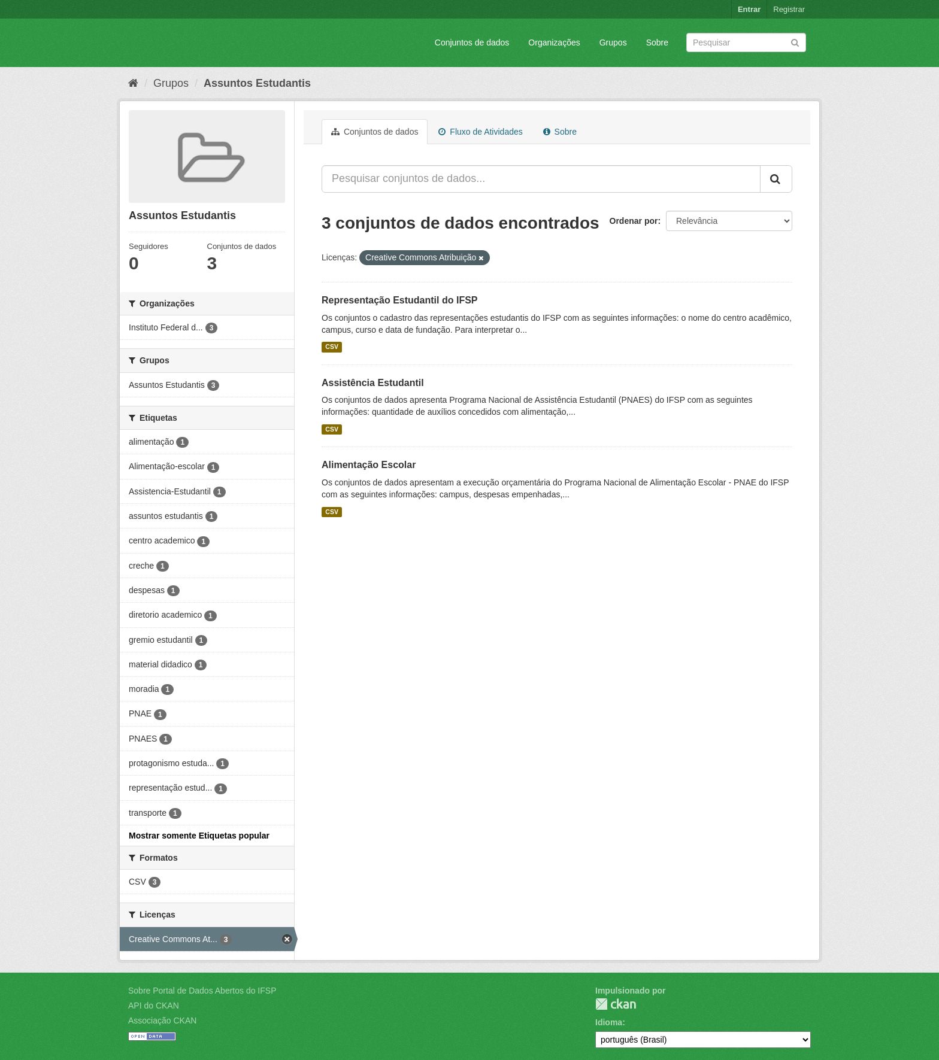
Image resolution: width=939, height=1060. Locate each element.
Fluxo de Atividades (480, 131)
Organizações (554, 42)
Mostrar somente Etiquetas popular (199, 835)
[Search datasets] (746, 42)
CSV (331, 347)
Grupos (613, 42)
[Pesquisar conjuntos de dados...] (541, 179)
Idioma (608, 1022)
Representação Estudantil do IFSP (400, 300)
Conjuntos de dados (472, 42)
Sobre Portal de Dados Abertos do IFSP (202, 990)
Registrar (789, 9)
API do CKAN (153, 1005)
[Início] (133, 83)
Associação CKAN (162, 1020)
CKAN (615, 1004)
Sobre (657, 42)
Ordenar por (634, 221)
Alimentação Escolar (369, 465)
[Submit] (795, 42)
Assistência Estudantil (373, 383)
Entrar (749, 9)
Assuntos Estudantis (257, 83)
